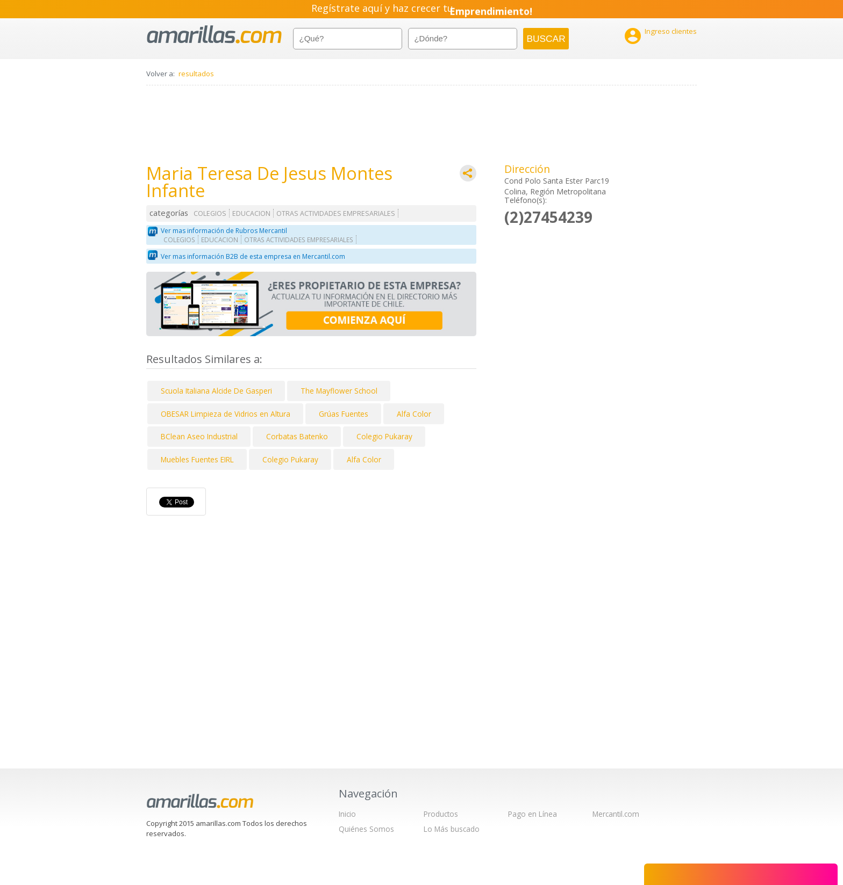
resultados (196, 73)
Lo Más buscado (452, 829)
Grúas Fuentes (343, 414)
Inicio (347, 814)
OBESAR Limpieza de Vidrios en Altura (225, 414)
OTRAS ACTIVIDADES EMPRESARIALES (335, 213)
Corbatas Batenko (297, 436)
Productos (441, 814)
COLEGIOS (210, 213)
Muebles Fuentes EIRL (197, 459)
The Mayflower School (339, 391)
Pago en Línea (532, 814)
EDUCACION (251, 213)
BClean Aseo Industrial (199, 436)
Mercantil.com (615, 814)
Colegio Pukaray (384, 436)
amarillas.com (214, 34)
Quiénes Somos (366, 829)
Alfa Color (414, 414)
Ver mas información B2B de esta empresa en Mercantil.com (253, 256)
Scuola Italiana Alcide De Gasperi (216, 391)
